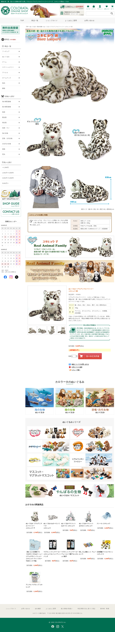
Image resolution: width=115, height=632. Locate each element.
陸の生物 (39, 26)
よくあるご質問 (71, 20)
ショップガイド (52, 20)
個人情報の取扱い (67, 608)
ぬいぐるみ (33, 26)
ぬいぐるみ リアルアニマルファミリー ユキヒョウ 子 (34, 526)
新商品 (10, 39)
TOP (22, 20)
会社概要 (38, 608)
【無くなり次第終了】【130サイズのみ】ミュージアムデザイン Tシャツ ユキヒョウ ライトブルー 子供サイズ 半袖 (34, 556)
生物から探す (10, 96)
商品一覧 (34, 20)
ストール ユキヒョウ (103, 523)
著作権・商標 (104, 608)
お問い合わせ (89, 20)
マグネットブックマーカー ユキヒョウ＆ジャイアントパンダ (52, 554)
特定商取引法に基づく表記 (86, 608)
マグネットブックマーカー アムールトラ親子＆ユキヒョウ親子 (70, 554)
